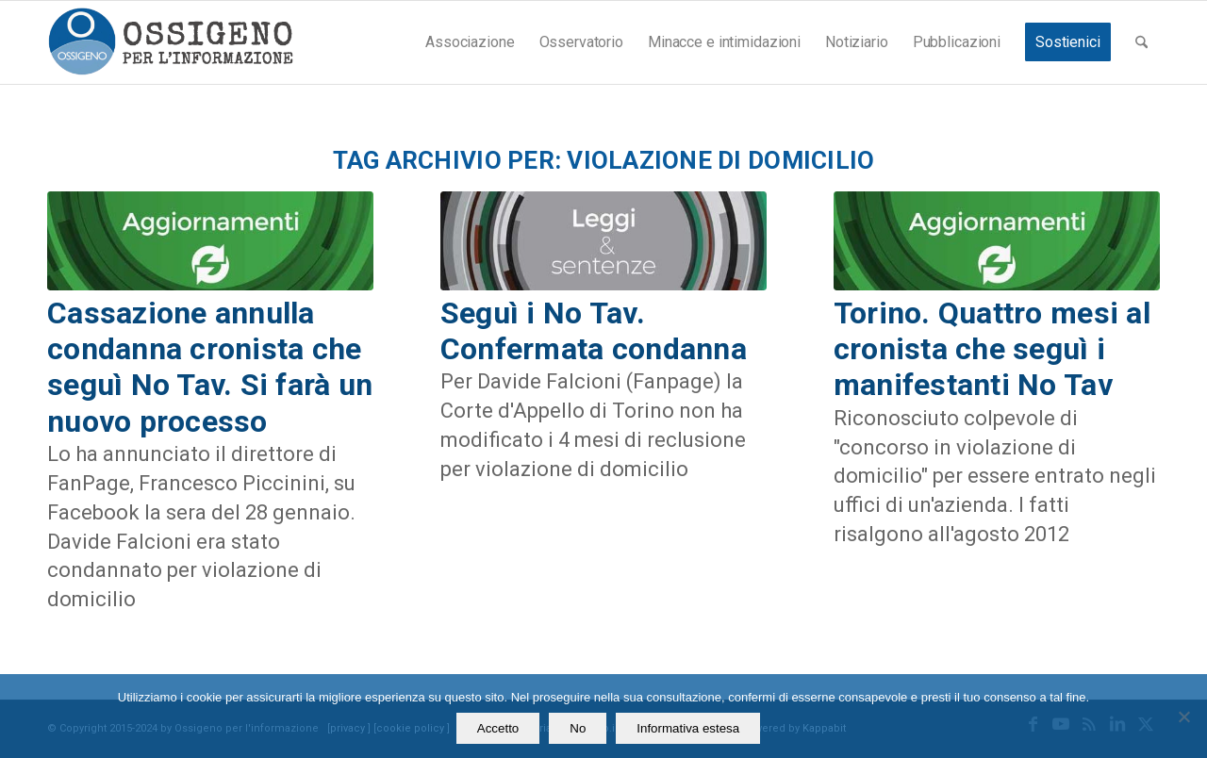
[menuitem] (469, 42)
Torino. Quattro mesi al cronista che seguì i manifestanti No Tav (992, 349)
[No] (1183, 716)
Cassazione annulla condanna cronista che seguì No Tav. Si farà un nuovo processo (209, 367)
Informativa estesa (688, 728)
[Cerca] (1141, 42)
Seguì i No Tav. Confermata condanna (593, 331)
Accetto (498, 728)
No (578, 728)
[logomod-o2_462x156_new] (170, 42)
